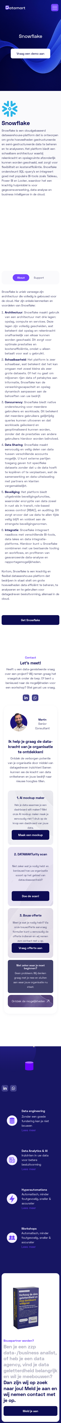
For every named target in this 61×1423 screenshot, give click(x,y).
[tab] (21, 277)
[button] (54, 7)
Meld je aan (30, 1411)
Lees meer (29, 1130)
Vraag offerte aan (30, 948)
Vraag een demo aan (30, 53)
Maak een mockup (30, 835)
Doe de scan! (30, 896)
